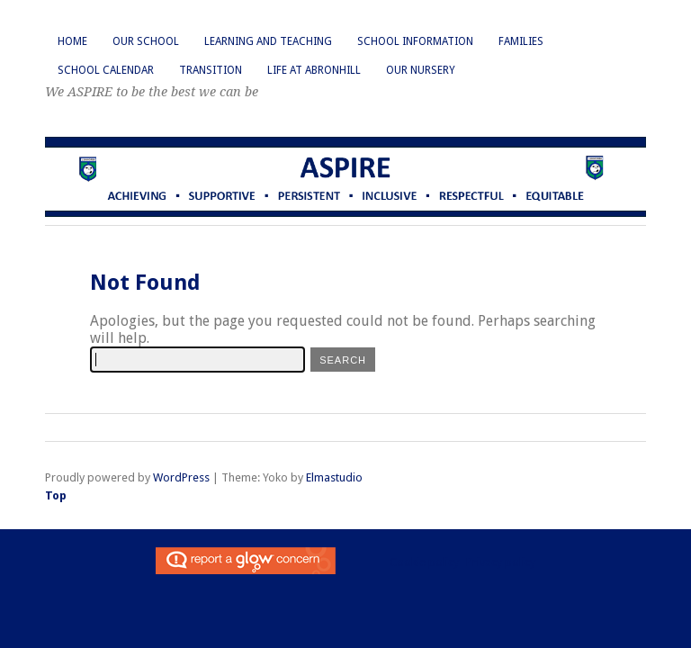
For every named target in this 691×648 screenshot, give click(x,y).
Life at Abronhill (314, 70)
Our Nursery (420, 70)
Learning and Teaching (268, 41)
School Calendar (106, 70)
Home (72, 41)
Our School (145, 41)
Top (56, 495)
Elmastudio (334, 477)
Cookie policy (424, 562)
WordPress (181, 477)
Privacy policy (500, 562)
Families (520, 41)
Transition (210, 70)
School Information (415, 41)
